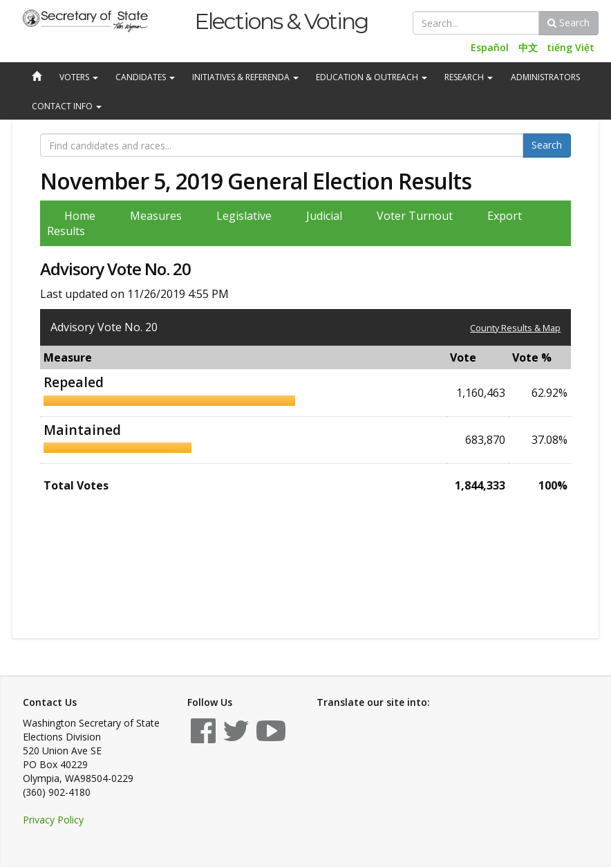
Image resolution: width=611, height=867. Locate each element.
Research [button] (468, 77)
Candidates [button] (145, 77)
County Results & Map (515, 327)
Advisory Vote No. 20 (104, 327)
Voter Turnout (415, 215)
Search (568, 22)
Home (79, 215)
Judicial (324, 215)
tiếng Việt (570, 47)
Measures (156, 215)
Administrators (545, 77)
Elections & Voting (281, 21)
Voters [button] (78, 77)
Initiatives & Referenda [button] (245, 77)
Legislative (244, 215)
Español (490, 47)
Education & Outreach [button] (371, 77)
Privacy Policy (53, 819)
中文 (528, 47)
